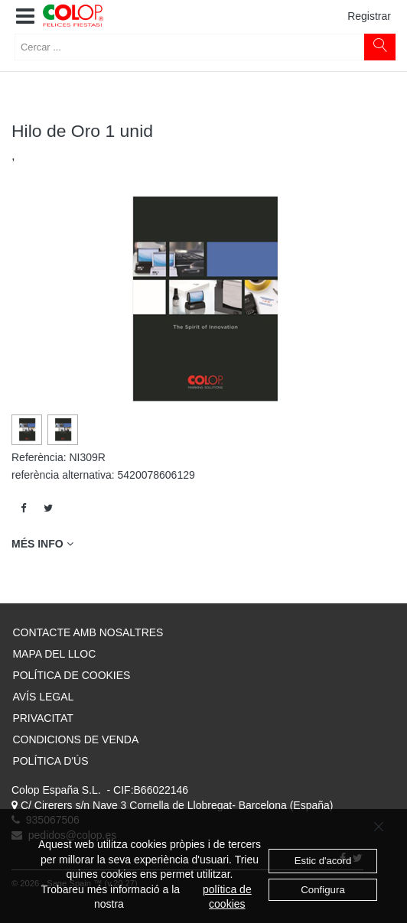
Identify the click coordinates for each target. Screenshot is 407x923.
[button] (25, 17)
